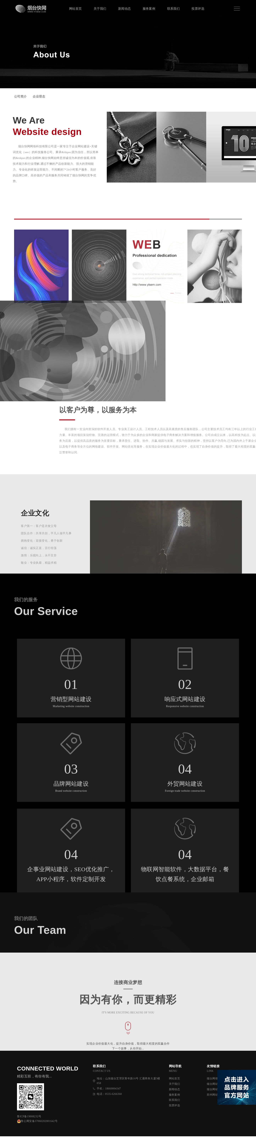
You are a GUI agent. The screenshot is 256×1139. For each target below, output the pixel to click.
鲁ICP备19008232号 (29, 1119)
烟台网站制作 (215, 1092)
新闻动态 (124, 8)
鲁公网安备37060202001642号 (37, 1123)
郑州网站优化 (215, 1097)
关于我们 (100, 8)
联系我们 (173, 8)
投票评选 (198, 8)
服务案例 (149, 8)
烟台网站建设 (215, 1086)
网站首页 (75, 8)
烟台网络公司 (215, 1081)
